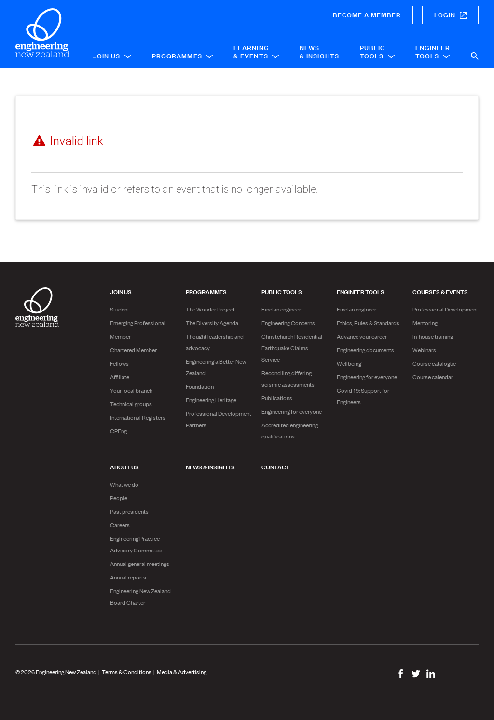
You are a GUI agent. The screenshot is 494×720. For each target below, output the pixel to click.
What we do (124, 484)
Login (450, 14)
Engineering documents (365, 349)
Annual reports (128, 577)
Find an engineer (281, 309)
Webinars (424, 349)
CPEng (118, 430)
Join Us (112, 55)
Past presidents (129, 511)
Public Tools (377, 51)
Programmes (182, 55)
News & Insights (319, 51)
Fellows (119, 363)
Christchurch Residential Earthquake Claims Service (291, 348)
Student (119, 309)
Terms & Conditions (126, 671)
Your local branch (131, 390)
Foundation (200, 386)
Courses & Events (440, 291)
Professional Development (445, 309)
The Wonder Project (210, 309)
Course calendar (432, 376)
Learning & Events (256, 51)
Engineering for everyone (291, 411)
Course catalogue (434, 363)
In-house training (432, 336)
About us (124, 466)
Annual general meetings (139, 563)
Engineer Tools (432, 51)
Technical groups (131, 403)
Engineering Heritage (211, 399)
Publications (276, 398)
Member (120, 336)
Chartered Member (133, 349)
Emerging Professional (137, 322)
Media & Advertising (181, 671)
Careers (120, 525)
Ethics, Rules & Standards (368, 322)
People (118, 498)
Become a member (367, 14)
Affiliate (119, 376)
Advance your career (362, 336)
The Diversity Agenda (212, 322)
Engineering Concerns (288, 322)
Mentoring (425, 322)
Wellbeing (349, 363)
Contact (275, 466)
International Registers (137, 417)
